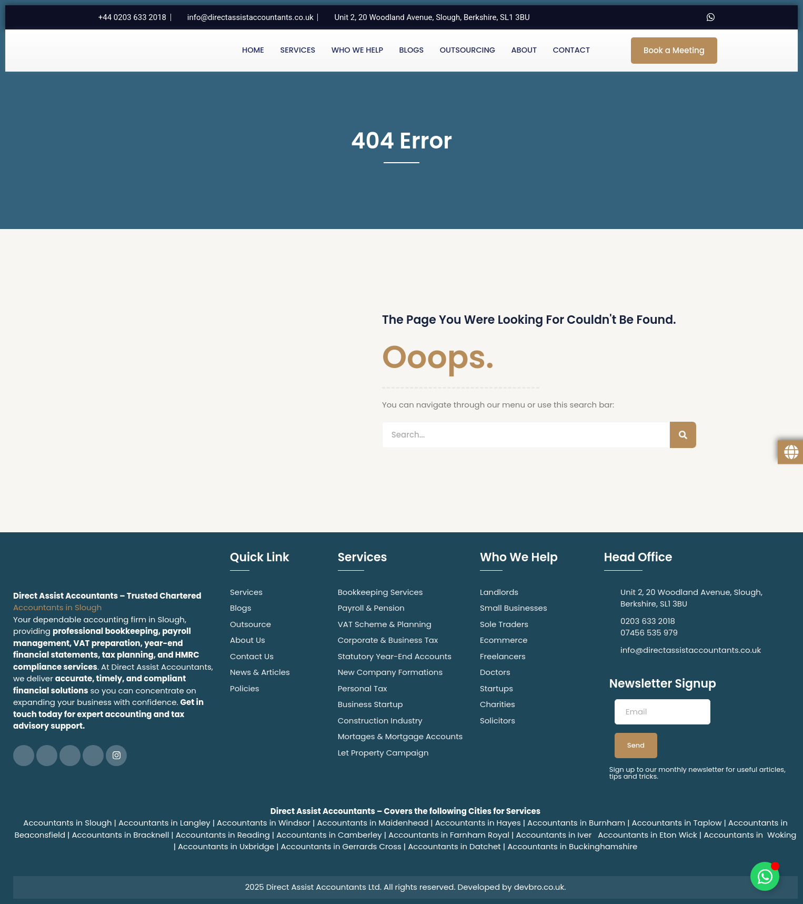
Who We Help (357, 50)
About (524, 50)
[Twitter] (644, 17)
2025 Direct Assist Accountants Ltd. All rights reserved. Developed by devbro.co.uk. (405, 886)
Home (252, 50)
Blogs (411, 50)
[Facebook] (622, 17)
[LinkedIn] (666, 17)
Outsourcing (467, 50)
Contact (571, 50)
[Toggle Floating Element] (764, 876)
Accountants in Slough (57, 607)
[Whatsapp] (710, 17)
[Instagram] (688, 17)
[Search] (683, 435)
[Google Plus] (93, 755)
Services (297, 50)
